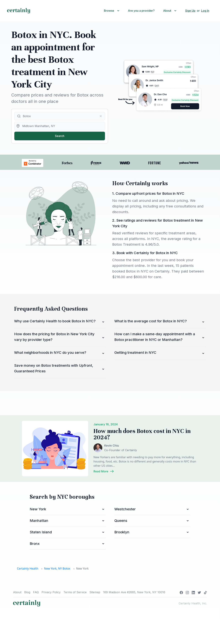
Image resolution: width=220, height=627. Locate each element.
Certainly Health (27, 568)
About (17, 592)
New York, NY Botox (57, 568)
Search (59, 136)
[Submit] (18, 116)
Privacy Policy (51, 592)
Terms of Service (75, 592)
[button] (112, 10)
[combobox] (59, 116)
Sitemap (94, 592)
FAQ (36, 592)
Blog (27, 592)
